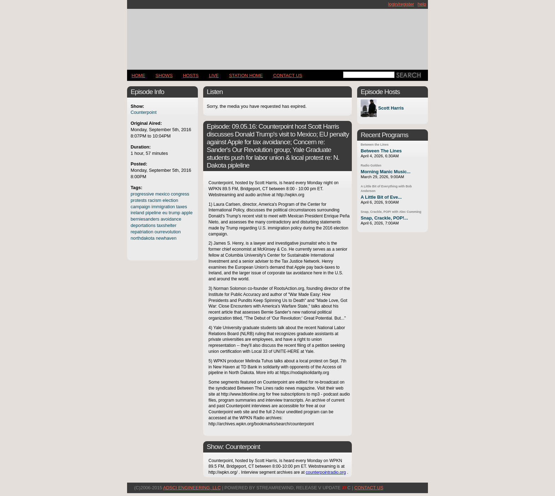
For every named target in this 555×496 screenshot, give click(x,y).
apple (187, 212)
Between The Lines (381, 150)
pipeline (153, 212)
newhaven (166, 238)
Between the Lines (375, 144)
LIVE (214, 75)
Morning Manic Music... (386, 171)
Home (138, 75)
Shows (163, 75)
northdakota (143, 238)
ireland (137, 212)
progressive (142, 194)
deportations (143, 225)
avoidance (171, 219)
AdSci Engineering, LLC (192, 487)
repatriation (142, 231)
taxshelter (166, 225)
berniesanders (145, 219)
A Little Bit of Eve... (381, 197)
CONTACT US (287, 75)
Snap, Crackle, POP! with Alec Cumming (391, 212)
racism (154, 200)
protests (139, 200)
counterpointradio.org (326, 472)
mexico (162, 194)
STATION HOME (246, 75)
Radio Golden (371, 165)
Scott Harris (391, 108)
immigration (163, 206)
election (170, 200)
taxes (181, 206)
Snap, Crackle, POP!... (384, 218)
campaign (140, 206)
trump (174, 212)
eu (164, 212)
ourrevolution (168, 231)
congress (180, 194)
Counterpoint (143, 112)
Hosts (191, 75)
